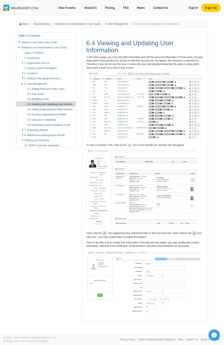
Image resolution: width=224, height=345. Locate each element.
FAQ (126, 7)
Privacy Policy (128, 339)
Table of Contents (33, 52)
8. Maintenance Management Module (44, 135)
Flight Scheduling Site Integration (157, 339)
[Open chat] (214, 335)
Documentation (42, 24)
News (141, 7)
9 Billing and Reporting (36, 140)
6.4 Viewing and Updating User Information (53, 104)
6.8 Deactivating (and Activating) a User (49, 125)
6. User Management (117, 24)
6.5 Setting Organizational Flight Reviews (50, 109)
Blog (180, 339)
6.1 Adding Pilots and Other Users (46, 88)
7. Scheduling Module (36, 130)
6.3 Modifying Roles (38, 99)
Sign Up (211, 7)
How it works (67, 7)
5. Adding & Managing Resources (42, 78)
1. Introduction (32, 58)
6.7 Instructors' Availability (42, 119)
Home (24, 24)
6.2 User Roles (36, 94)
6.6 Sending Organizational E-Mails (47, 114)
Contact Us (160, 7)
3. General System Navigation (40, 68)
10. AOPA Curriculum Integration (42, 145)
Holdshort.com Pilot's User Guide (39, 42)
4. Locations (31, 73)
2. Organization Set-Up (36, 63)
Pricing (110, 7)
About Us (90, 7)
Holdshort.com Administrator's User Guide (78, 24)
